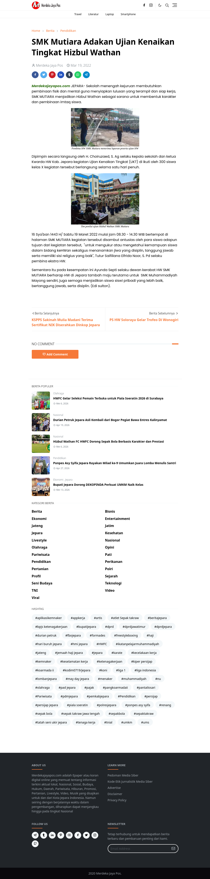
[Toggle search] (167, 5)
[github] (35, 843)
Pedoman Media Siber (123, 775)
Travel (77, 14)
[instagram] (151, 5)
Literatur (93, 14)
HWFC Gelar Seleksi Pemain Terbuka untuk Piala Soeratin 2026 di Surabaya (108, 398)
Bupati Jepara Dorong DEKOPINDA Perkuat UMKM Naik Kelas (98, 485)
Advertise (114, 788)
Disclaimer (115, 794)
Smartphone (128, 14)
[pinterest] (60, 835)
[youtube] (69, 835)
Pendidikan (59, 458)
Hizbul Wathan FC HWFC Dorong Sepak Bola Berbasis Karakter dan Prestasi (108, 441)
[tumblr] (43, 835)
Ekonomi (58, 479)
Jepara (68, 479)
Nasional (58, 415)
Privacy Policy (117, 800)
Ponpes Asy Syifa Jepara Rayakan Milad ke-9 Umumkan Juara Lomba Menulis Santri (114, 463)
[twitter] (86, 835)
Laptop (110, 14)
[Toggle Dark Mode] (159, 5)
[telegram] (35, 835)
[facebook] (144, 5)
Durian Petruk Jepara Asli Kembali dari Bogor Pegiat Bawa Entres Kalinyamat (110, 420)
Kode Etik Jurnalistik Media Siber (130, 781)
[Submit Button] (173, 849)
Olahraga (58, 393)
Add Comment (55, 354)
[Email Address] (138, 849)
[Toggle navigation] (174, 5)
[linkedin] (52, 835)
